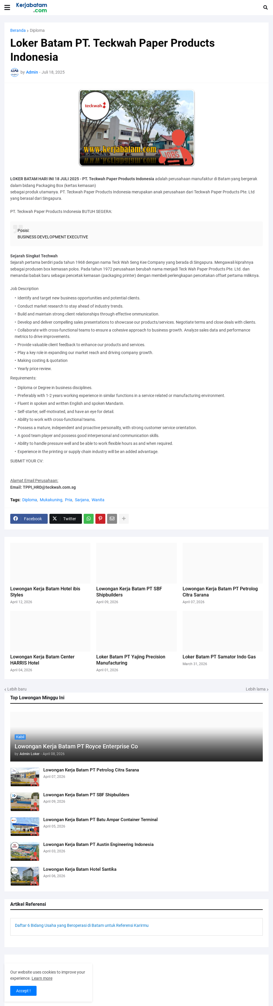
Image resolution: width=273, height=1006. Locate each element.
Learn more (42, 978)
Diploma (37, 30)
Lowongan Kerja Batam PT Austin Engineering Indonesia (98, 844)
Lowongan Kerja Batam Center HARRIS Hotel (42, 660)
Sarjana (82, 500)
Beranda (18, 30)
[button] (7, 7)
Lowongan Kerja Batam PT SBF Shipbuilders (86, 794)
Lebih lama (256, 689)
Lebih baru (17, 689)
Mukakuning (51, 500)
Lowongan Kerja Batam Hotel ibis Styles (45, 592)
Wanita (98, 500)
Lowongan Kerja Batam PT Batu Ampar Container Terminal (100, 819)
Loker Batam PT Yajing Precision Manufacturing (130, 660)
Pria (68, 500)
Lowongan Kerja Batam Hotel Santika (79, 869)
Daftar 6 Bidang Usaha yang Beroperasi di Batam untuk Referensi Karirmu (82, 925)
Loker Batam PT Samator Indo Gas (219, 657)
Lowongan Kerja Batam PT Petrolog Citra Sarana (91, 770)
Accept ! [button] (23, 990)
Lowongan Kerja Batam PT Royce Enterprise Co (76, 746)
